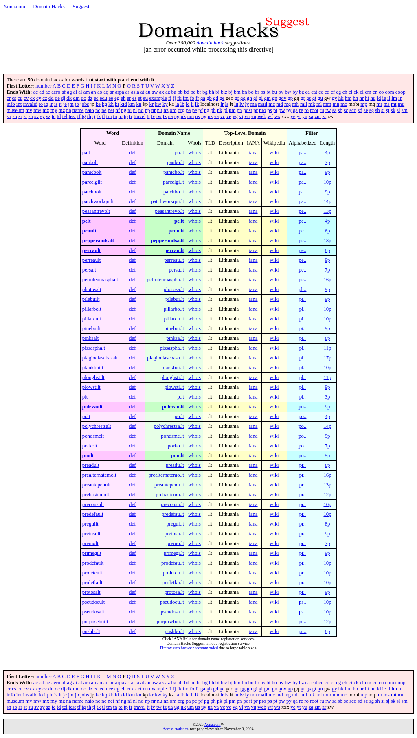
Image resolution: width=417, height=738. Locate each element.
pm (232, 110)
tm (109, 116)
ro (306, 110)
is (56, 104)
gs (308, 98)
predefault (92, 514)
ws (277, 116)
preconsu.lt (172, 504)
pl (226, 110)
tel (65, 116)
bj (230, 92)
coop (400, 92)
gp (290, 98)
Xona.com (14, 6)
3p (327, 397)
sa (334, 110)
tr (130, 116)
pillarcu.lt (174, 319)
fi (169, 98)
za (311, 116)
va (216, 116)
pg (206, 110)
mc (272, 104)
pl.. (302, 358)
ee (110, 98)
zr (324, 116)
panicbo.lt (173, 172)
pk (219, 110)
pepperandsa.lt (167, 240)
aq (105, 92)
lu (236, 104)
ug (177, 116)
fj (174, 98)
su (30, 116)
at (142, 92)
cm (368, 92)
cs (14, 98)
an (93, 92)
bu (274, 92)
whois (194, 152)
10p (327, 182)
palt (86, 152)
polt (86, 416)
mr (379, 104)
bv (280, 92)
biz (224, 92)
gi (255, 98)
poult (88, 455)
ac (35, 92)
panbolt (90, 162)
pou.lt (177, 455)
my (53, 110)
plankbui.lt (173, 367)
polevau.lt (173, 407)
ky (165, 104)
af (63, 92)
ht (367, 98)
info (11, 104)
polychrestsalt (96, 426)
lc (187, 104)
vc (222, 116)
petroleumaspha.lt (165, 279)
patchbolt (92, 192)
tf (79, 116)
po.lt (179, 416)
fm (186, 98)
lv (241, 104)
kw (158, 104)
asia (135, 92)
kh (111, 104)
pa (188, 110)
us (197, 116)
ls (226, 104)
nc (97, 110)
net (111, 110)
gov (282, 98)
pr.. (302, 465)
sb (340, 110)
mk (311, 104)
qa (295, 110)
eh (123, 98)
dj (63, 98)
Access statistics (175, 729)
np (147, 110)
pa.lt (179, 152)
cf (333, 92)
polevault (92, 407)
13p (327, 211)
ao (99, 92)
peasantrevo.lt (169, 211)
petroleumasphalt (100, 279)
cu (20, 98)
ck (355, 92)
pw (282, 110)
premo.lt (175, 543)
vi (241, 116)
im (394, 98)
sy (42, 116)
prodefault (93, 563)
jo (77, 104)
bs (263, 92)
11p (327, 348)
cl (362, 92)
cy (38, 98)
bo (251, 92)
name (78, 110)
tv (153, 116)
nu (159, 110)
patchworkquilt (98, 201)
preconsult (93, 504)
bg (205, 92)
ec (96, 98)
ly (247, 104)
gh (249, 98)
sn (9, 116)
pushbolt (91, 631)
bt (268, 92)
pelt (86, 221)
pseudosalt (93, 612)
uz (210, 116)
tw (159, 116)
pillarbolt (91, 309)
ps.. (302, 602)
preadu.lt (175, 465)
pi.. (302, 299)
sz (48, 116)
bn (244, 92)
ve (228, 116)
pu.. (302, 621)
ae (48, 92)
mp (363, 104)
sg (371, 110)
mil (303, 104)
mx (46, 110)
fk (179, 98)
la (177, 104)
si (383, 110)
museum (15, 110)
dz (90, 98)
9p (327, 172)
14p (327, 201)
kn (138, 104)
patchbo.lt (173, 192)
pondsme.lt (172, 436)
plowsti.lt (174, 387)
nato (89, 110)
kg (104, 104)
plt (85, 397)
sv (36, 116)
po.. (302, 407)
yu (304, 116)
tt (148, 116)
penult (89, 231)
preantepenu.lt (169, 485)
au (147, 92)
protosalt (91, 592)
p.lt (180, 397)
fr (197, 98)
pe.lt (179, 221)
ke (98, 104)
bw (288, 92)
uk (183, 116)
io (41, 104)
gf (237, 98)
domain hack (210, 42)
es (134, 98)
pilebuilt (91, 299)
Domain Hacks (49, 6)
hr (361, 98)
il (388, 98)
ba (173, 92)
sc (346, 110)
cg (338, 92)
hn (355, 98)
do (83, 98)
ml (319, 104)
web (261, 116)
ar (112, 92)
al (80, 92)
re (301, 110)
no (141, 110)
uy (203, 116)
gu (320, 98)
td (59, 116)
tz (165, 116)
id (379, 98)
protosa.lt (174, 592)
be (193, 92)
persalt (89, 270)
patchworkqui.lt (167, 201)
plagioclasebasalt (100, 358)
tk (99, 116)
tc (53, 116)
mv (29, 110)
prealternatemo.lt (166, 475)
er (129, 98)
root (314, 110)
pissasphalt (93, 348)
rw (328, 110)
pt (275, 110)
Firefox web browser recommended (189, 648)
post (248, 110)
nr (153, 110)
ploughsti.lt (172, 377)
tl (103, 116)
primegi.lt (174, 553)
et (140, 98)
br (257, 92)
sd (360, 110)
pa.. (302, 152)
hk (341, 98)
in (400, 98)
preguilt (90, 524)
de (57, 98)
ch (344, 92)
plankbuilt (92, 367)
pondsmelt (93, 436)
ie (384, 98)
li (192, 104)
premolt (90, 543)
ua (170, 116)
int (19, 104)
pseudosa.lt (172, 612)
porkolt (89, 446)
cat (314, 92)
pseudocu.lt (172, 602)
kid (123, 104)
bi (217, 92)
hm (348, 98)
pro (262, 110)
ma (253, 104)
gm (267, 98)
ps (269, 110)
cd (327, 92)
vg (235, 116)
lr (222, 104)
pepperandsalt (98, 240)
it (60, 104)
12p (327, 494)
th (89, 116)
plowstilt (91, 387)
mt (394, 104)
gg (243, 98)
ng (123, 110)
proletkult (92, 582)
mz (62, 110)
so (15, 116)
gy (334, 98)
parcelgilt (92, 182)
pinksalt (90, 338)
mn (336, 104)
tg (84, 116)
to (121, 116)
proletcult (92, 573)
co (381, 92)
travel (139, 116)
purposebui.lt (170, 621)
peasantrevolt (96, 211)
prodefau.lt (172, 563)
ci (350, 92)
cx (32, 98)
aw (155, 92)
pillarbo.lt (174, 309)
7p (327, 162)
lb (182, 104)
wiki (274, 152)
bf (199, 92)
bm (237, 92)
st (25, 116)
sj (388, 110)
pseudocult (93, 602)
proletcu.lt (173, 573)
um (190, 116)
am (86, 92)
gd (215, 98)
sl (398, 110)
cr (9, 98)
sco (352, 110)
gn (274, 98)
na (68, 110)
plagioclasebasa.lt (165, 358)
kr (151, 104)
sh (377, 110)
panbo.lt (175, 162)
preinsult (91, 534)
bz (301, 92)
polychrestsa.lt (169, 426)
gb (209, 98)
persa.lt (176, 270)
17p (327, 358)
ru (322, 110)
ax (161, 92)
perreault (91, 260)
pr (255, 110)
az (167, 92)
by (295, 92)
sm (405, 110)
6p (327, 231)
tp (126, 116)
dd (51, 98)
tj (93, 116)
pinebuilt (91, 328)
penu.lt (176, 231)
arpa (119, 92)
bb (180, 92)
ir (51, 104)
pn (239, 110)
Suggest (80, 6)
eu (145, 98)
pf (200, 110)
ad (41, 92)
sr (20, 116)
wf (270, 116)
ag (69, 92)
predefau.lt (173, 514)
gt (314, 98)
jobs (84, 104)
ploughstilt (93, 377)
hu (372, 98)
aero (55, 92)
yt (299, 116)
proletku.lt (173, 582)
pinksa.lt (175, 338)
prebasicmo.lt (170, 494)
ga (202, 98)
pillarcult (91, 319)
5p (327, 455)
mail (263, 104)
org (181, 110)
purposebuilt (95, 621)
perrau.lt (174, 250)
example (158, 98)
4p (327, 152)
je (65, 104)
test (72, 116)
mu (401, 104)
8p (327, 250)
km (131, 104)
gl (261, 98)
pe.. (302, 211)
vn (247, 116)
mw (37, 110)
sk (393, 110)
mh (295, 104)
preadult (90, 465)
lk (197, 104)
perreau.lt (174, 260)
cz (44, 98)
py (289, 110)
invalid (30, 104)
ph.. (302, 289)
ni (129, 110)
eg (116, 98)
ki (117, 104)
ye (292, 116)
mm (327, 104)
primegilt (91, 553)
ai (75, 92)
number (43, 86)
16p (327, 279)
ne (103, 110)
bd (186, 92)
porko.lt (176, 446)
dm (76, 98)
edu (103, 98)
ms (387, 104)
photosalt (91, 289)
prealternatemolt (99, 475)
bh (211, 92)
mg (287, 104)
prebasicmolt (95, 494)
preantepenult (96, 485)
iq (46, 104)
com (389, 92)
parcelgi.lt (173, 182)
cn (375, 92)
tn (115, 116)
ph (213, 110)
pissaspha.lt (172, 348)
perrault (91, 250)
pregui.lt (175, 524)
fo (192, 98)
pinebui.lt (174, 328)
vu (253, 116)
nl (135, 110)
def (132, 152)
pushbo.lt (174, 631)
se (366, 110)
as (127, 92)
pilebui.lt (174, 299)
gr (303, 98)
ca (307, 92)
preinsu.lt (174, 534)
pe (194, 110)
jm (71, 104)
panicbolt (92, 172)
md (279, 104)
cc (320, 92)
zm (317, 116)
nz (166, 110)
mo (343, 104)
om (173, 110)
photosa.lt (174, 289)
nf (117, 110)
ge (221, 98)
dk (69, 98)
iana (253, 152)
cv (26, 98)
